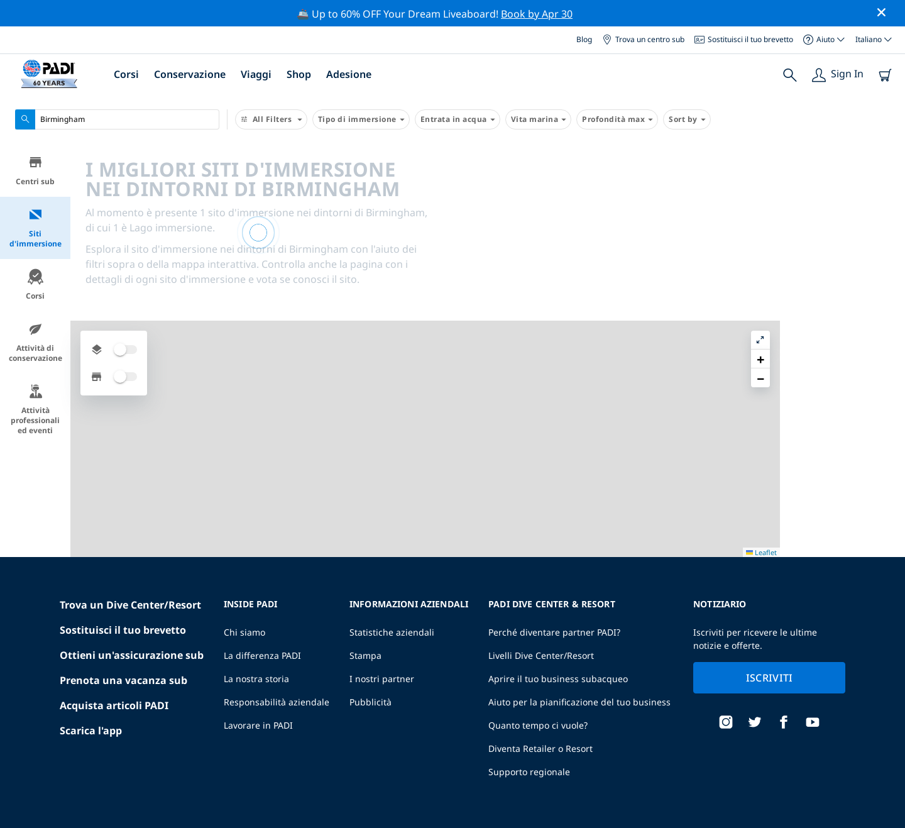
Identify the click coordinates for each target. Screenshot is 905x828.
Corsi (126, 74)
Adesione (348, 74)
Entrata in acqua (457, 119)
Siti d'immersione (35, 228)
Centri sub (35, 171)
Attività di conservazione (35, 342)
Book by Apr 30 (537, 14)
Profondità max (617, 119)
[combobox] (117, 119)
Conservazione (190, 74)
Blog (584, 39)
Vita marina (538, 119)
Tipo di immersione (361, 119)
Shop (299, 74)
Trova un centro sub (643, 39)
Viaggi (256, 74)
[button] (885, 183)
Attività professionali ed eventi (35, 410)
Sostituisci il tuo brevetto (743, 39)
